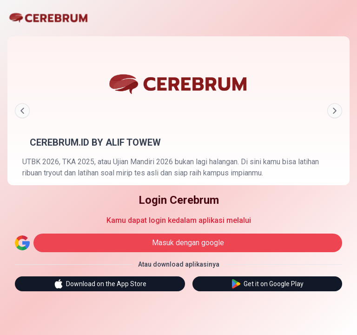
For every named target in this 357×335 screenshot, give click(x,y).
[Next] (334, 110)
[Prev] (22, 110)
